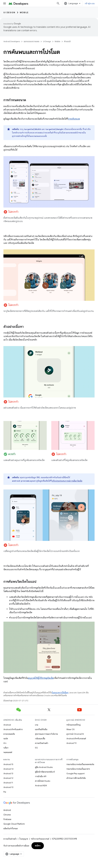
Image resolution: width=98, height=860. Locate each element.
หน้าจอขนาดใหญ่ (73, 724)
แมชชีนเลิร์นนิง (41, 729)
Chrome (7, 814)
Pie (4, 792)
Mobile (24, 12)
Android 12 (8, 778)
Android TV (71, 743)
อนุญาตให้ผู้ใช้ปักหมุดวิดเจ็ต (41, 678)
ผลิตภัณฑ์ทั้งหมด (10, 828)
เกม (36, 724)
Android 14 (8, 769)
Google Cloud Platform (14, 824)
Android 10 (8, 787)
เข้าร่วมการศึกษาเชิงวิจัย (76, 778)
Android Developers (11, 41)
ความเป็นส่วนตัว (41, 743)
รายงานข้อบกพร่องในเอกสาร (78, 769)
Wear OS (70, 729)
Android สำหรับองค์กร (13, 729)
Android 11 (8, 782)
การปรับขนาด (74, 118)
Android (7, 724)
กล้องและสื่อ (40, 738)
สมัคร (37, 845)
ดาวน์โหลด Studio (42, 781)
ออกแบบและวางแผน (31, 41)
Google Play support (75, 773)
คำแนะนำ (67, 41)
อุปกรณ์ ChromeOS (75, 734)
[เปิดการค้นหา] (58, 3)
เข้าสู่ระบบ (90, 3)
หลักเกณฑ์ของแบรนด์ (40, 839)
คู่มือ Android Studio (44, 767)
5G (36, 747)
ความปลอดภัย (9, 734)
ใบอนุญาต (23, 839)
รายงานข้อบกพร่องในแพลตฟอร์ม (80, 764)
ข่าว (4, 743)
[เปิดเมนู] (4, 3)
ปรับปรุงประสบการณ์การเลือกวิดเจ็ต (67, 481)
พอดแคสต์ (7, 752)
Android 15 (8, 764)
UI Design (9, 12)
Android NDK (41, 785)
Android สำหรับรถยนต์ (76, 738)
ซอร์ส (5, 738)
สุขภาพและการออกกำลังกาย (46, 734)
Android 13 (8, 773)
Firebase (7, 819)
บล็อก (5, 747)
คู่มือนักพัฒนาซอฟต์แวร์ (45, 771)
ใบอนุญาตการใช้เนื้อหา (60, 692)
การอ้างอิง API (40, 776)
